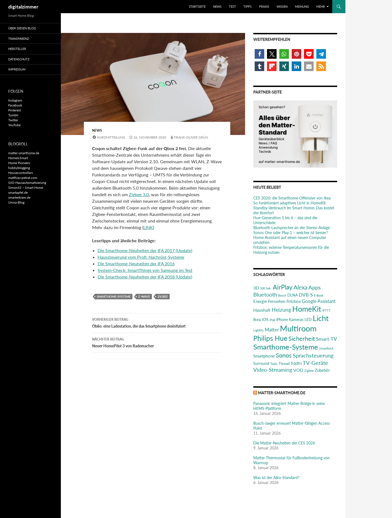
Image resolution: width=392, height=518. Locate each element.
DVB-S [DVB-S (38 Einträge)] (306, 295)
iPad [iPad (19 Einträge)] (272, 320)
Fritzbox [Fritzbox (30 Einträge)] (293, 301)
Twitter (13, 120)
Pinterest (14, 110)
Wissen (282, 6)
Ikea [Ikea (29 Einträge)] (257, 319)
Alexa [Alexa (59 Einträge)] (300, 287)
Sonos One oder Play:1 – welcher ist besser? (290, 232)
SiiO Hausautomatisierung (27, 183)
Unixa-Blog (16, 202)
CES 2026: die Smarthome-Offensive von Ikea (292, 198)
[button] (259, 54)
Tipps (247, 6)
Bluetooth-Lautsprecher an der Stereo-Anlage (291, 227)
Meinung (302, 6)
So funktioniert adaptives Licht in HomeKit (289, 203)
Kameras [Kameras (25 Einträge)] (296, 319)
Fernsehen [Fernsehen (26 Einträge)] (276, 301)
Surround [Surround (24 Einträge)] (261, 363)
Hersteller (17, 48)
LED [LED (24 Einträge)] (308, 319)
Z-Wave (144, 296)
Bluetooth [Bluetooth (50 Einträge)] (265, 294)
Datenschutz (19, 59)
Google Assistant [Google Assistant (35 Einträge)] (319, 301)
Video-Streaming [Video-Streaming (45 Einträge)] (272, 370)
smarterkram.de (19, 197)
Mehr (320, 6)
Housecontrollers (20, 173)
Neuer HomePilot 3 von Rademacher (157, 342)
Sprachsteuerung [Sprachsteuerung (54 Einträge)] (313, 355)
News (217, 6)
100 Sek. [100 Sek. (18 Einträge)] (266, 288)
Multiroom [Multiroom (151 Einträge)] (298, 328)
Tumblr (13, 115)
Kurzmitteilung (111, 137)
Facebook (15, 105)
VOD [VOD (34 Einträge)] (298, 370)
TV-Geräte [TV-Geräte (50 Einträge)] (315, 362)
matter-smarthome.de (281, 392)
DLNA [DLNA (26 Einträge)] (292, 295)
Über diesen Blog (22, 28)
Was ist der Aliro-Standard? (276, 477)
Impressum (16, 69)
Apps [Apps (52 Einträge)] (314, 287)
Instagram (15, 100)
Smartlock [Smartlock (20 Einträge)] (326, 348)
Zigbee (163, 296)
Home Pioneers (19, 163)
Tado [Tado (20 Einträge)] (273, 364)
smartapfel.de (18, 192)
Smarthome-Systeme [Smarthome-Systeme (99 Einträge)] (285, 347)
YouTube (14, 125)
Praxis (264, 6)
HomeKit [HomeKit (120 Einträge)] (306, 308)
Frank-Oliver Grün (191, 137)
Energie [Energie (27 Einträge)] (260, 301)
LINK (148, 227)
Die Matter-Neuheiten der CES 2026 (284, 443)
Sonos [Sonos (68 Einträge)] (284, 355)
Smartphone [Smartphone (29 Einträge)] (264, 355)
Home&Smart (18, 158)
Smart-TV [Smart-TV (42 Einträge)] (326, 339)
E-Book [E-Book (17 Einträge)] (318, 295)
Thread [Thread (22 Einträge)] (284, 363)
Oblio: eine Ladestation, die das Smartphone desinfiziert (157, 322)
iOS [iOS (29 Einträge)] (265, 319)
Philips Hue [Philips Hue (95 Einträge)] (270, 338)
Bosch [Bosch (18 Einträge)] (282, 295)
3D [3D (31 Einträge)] (256, 287)
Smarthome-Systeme (113, 296)
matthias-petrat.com (22, 178)
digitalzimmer (23, 7)
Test (232, 6)
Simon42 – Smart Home (25, 187)
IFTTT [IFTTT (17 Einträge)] (326, 310)
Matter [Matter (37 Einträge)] (272, 330)
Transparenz (18, 38)
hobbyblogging (19, 168)
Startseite (197, 6)
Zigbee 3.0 (139, 194)
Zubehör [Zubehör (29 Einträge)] (322, 370)
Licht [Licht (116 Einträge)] (321, 318)
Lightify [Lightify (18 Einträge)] (258, 330)
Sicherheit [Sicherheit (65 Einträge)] (301, 338)
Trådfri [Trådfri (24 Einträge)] (296, 363)
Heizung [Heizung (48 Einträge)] (281, 309)
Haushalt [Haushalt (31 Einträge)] (262, 310)
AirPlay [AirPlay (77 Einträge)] (282, 287)
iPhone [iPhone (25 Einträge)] (282, 319)
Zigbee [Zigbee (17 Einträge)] (309, 370)
